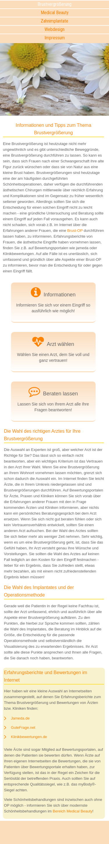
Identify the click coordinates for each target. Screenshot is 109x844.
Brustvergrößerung (54, 4)
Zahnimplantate (54, 21)
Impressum (54, 38)
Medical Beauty (55, 12)
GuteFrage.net (23, 727)
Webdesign (54, 29)
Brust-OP (75, 230)
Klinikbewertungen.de (29, 737)
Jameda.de (20, 718)
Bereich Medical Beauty (72, 811)
